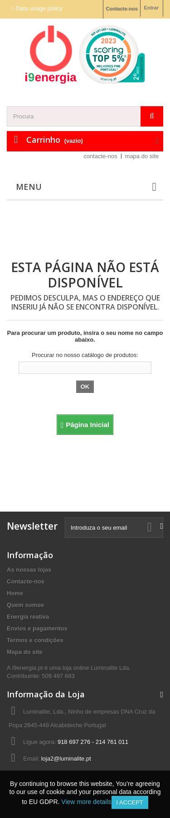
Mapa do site (25, 652)
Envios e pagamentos (37, 628)
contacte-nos (100, 156)
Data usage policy (38, 8)
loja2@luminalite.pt (66, 758)
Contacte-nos (121, 8)
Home (15, 593)
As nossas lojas (29, 569)
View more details (86, 801)
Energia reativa (28, 616)
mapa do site (142, 156)
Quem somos (25, 605)
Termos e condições (35, 640)
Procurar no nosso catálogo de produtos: (85, 355)
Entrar (151, 7)
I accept (130, 802)
